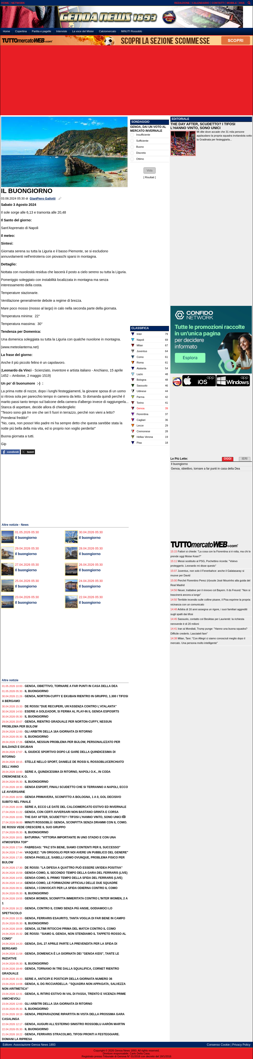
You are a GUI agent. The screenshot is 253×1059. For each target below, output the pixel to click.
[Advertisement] (126, 81)
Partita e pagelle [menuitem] (41, 31)
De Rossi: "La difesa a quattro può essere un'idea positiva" (74, 867)
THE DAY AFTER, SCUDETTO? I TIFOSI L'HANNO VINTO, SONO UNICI (202, 126)
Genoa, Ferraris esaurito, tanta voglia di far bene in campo (75, 918)
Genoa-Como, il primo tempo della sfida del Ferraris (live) (74, 878)
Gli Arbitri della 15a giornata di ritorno (58, 1003)
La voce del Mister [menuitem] (83, 31)
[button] (149, 170)
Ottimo (140, 158)
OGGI (227, 458)
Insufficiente (143, 134)
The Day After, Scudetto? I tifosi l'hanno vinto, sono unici (73, 817)
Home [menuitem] (6, 31)
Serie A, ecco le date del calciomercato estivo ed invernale (75, 807)
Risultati (149, 177)
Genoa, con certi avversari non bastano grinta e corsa (71, 812)
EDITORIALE (180, 119)
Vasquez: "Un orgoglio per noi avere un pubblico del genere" (76, 852)
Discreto (141, 152)
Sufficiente (142, 140)
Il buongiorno (26, 538)
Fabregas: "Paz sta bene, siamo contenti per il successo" (72, 847)
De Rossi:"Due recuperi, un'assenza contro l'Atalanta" (71, 706)
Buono (140, 146)
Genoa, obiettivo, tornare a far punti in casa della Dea (71, 686)
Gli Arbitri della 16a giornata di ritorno (58, 731)
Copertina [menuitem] (21, 31)
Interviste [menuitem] (61, 31)
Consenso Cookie (218, 1044)
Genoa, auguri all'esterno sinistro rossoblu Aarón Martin (75, 1024)
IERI (244, 458)
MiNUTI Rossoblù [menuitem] (131, 31)
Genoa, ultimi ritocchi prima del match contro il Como (70, 928)
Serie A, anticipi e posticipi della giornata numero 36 (68, 979)
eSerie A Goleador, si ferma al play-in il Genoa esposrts (72, 711)
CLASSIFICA (140, 328)
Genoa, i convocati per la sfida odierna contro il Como (71, 888)
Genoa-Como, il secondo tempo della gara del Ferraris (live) (76, 872)
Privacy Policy (241, 1044)
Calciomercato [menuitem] (107, 31)
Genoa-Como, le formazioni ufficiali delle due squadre (71, 883)
